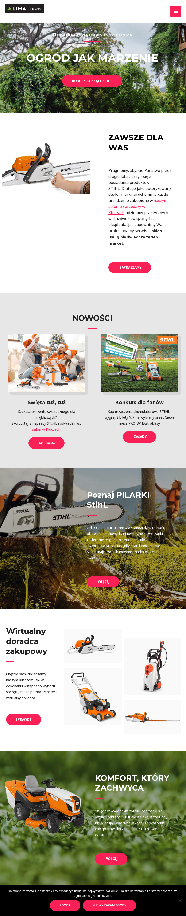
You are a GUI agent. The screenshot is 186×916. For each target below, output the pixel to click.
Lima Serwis (20, 19)
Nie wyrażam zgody (109, 905)
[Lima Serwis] (29, 10)
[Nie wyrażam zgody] (180, 900)
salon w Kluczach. (46, 428)
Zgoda (65, 905)
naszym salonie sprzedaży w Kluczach (137, 206)
